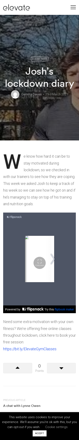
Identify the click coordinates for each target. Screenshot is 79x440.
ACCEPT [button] (39, 433)
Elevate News (39, 59)
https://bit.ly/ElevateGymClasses (29, 349)
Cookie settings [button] (56, 427)
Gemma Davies (31, 94)
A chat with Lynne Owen (21, 406)
